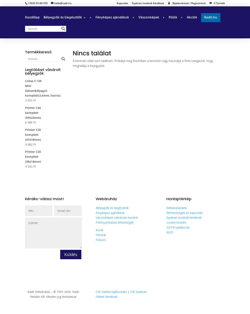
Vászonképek (148, 18)
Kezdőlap (32, 18)
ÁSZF (169, 232)
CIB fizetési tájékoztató (111, 292)
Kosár (100, 230)
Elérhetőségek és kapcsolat (184, 213)
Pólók (173, 18)
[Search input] (43, 29)
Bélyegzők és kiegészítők (63, 18)
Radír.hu (210, 17)
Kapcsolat (122, 3)
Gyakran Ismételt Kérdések (148, 3)
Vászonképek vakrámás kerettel (117, 217)
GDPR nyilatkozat (178, 227)
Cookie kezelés (176, 222)
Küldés (70, 254)
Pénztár (101, 235)
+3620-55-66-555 (38, 3)
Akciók (192, 18)
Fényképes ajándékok (112, 18)
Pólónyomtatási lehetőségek (115, 222)
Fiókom (101, 240)
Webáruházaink (176, 208)
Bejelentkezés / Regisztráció (189, 3)
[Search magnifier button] (63, 29)
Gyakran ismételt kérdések (184, 217)
